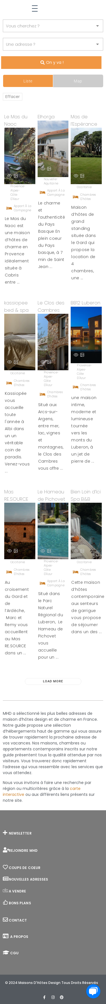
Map (78, 81)
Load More (53, 681)
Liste (28, 81)
